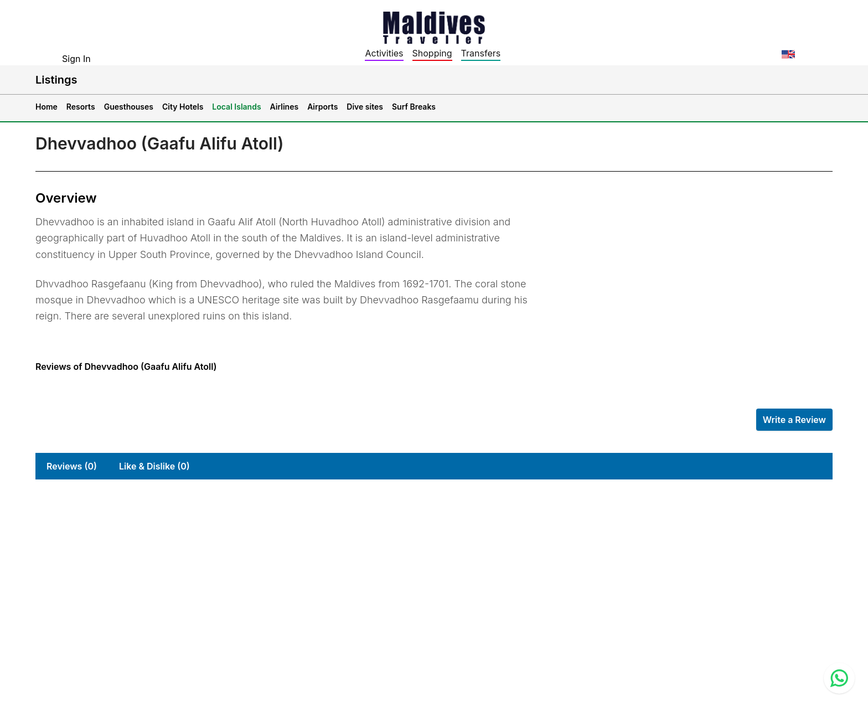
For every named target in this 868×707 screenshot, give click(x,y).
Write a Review (794, 419)
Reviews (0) (71, 466)
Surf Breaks (414, 106)
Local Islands (236, 106)
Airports (322, 106)
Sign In (76, 58)
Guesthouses (128, 106)
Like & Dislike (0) (154, 466)
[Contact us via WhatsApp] (839, 678)
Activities (384, 53)
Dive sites (365, 106)
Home (46, 106)
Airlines (284, 106)
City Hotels (182, 106)
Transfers (481, 53)
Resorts (80, 106)
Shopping (432, 53)
